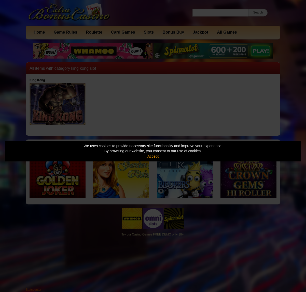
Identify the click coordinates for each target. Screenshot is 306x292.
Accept (153, 156)
